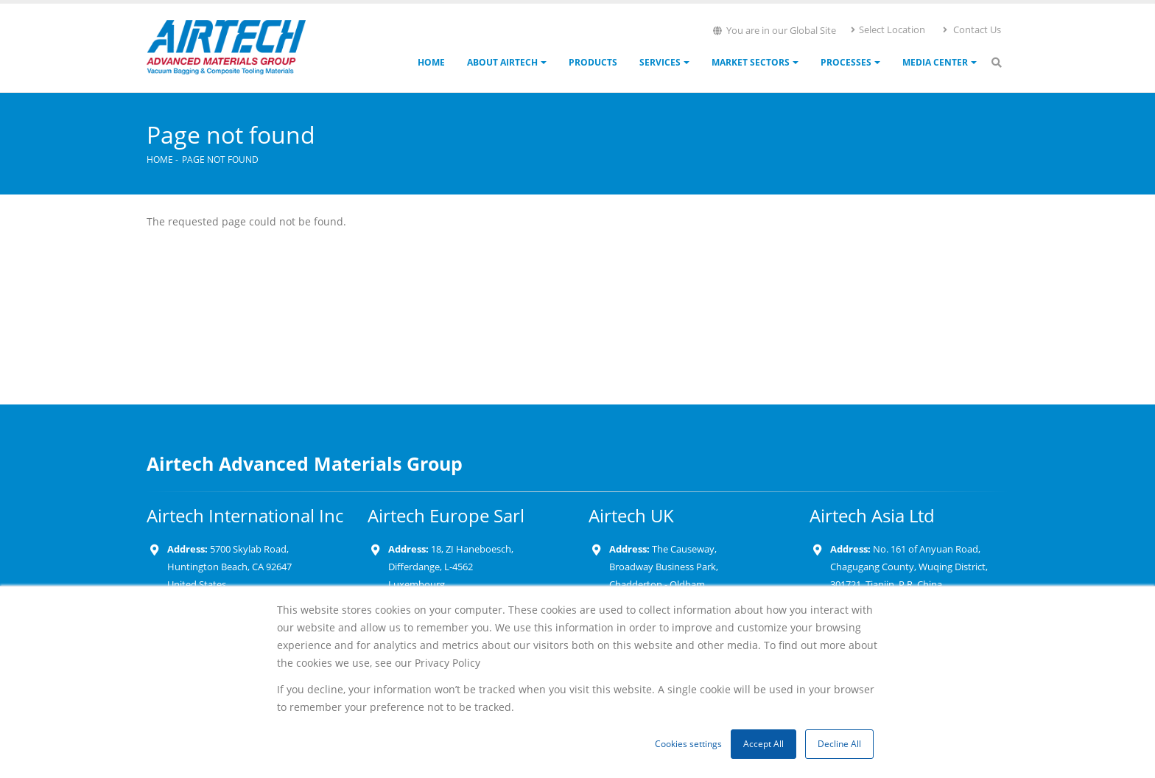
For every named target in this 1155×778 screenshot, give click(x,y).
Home (431, 62)
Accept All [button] (763, 743)
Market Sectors (751, 62)
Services (660, 62)
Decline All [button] (839, 743)
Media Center (935, 62)
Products (593, 62)
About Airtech (502, 62)
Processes (846, 62)
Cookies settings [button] (688, 743)
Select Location (887, 29)
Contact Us (971, 29)
